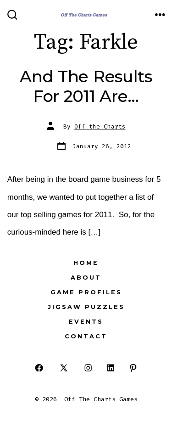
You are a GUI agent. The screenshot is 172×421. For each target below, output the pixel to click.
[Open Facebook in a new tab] (39, 368)
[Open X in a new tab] (63, 368)
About (86, 277)
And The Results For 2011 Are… (86, 86)
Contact (86, 336)
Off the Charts (100, 126)
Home (86, 262)
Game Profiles (86, 292)
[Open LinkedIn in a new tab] (110, 368)
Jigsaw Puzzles (86, 306)
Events (86, 321)
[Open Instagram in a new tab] (88, 368)
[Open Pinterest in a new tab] (132, 368)
